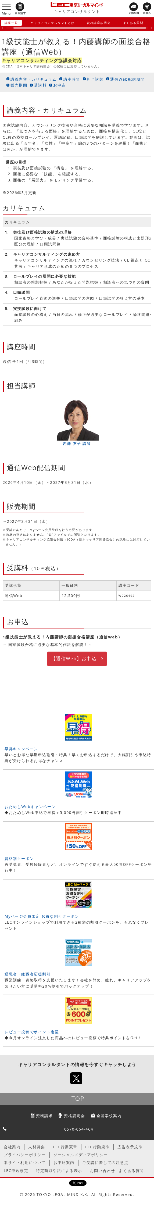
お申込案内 (63, 1162)
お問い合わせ (102, 1170)
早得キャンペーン (21, 748)
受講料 (40, 85)
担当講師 (95, 79)
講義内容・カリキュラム (33, 79)
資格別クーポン (19, 858)
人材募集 (36, 1146)
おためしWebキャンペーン (30, 806)
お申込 (59, 85)
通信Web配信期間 (127, 79)
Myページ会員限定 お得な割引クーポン (42, 916)
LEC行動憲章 (65, 1146)
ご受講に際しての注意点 (105, 1162)
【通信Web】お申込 (74, 658)
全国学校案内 (109, 1115)
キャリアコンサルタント (77, 11)
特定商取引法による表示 (59, 1170)
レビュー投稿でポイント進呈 (32, 1031)
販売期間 (18, 85)
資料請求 (44, 1115)
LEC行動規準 (97, 1146)
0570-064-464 (78, 1129)
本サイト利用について (25, 1162)
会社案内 (12, 1146)
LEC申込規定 (16, 1170)
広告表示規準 (130, 1146)
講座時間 (71, 79)
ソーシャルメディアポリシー (80, 1154)
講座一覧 (11, 23)
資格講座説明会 (98, 23)
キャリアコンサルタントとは (52, 23)
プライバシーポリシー (25, 1154)
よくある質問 (133, 23)
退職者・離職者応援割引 (28, 974)
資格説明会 (74, 1115)
